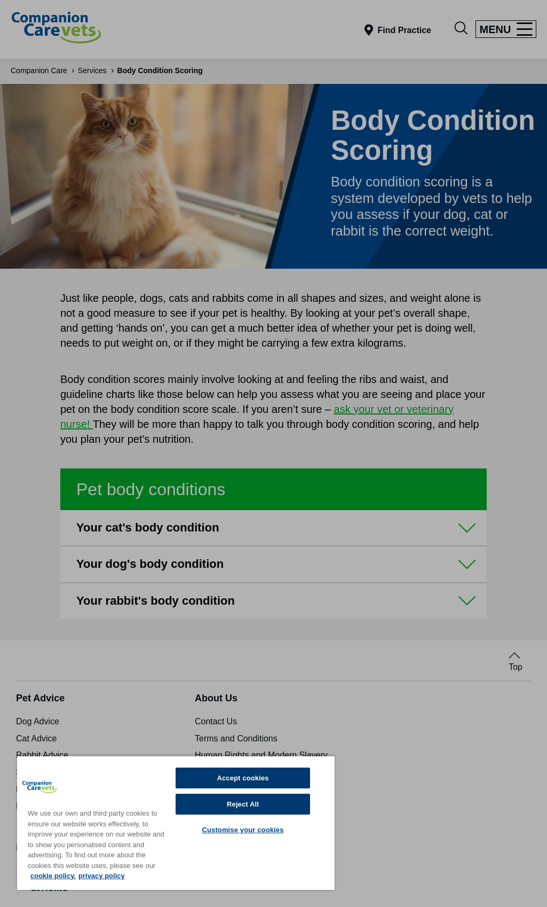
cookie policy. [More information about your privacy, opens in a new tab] (53, 876)
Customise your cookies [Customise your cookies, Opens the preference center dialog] (242, 830)
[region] (176, 822)
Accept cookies (242, 778)
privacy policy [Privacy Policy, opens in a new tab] (101, 876)
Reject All (243, 804)
